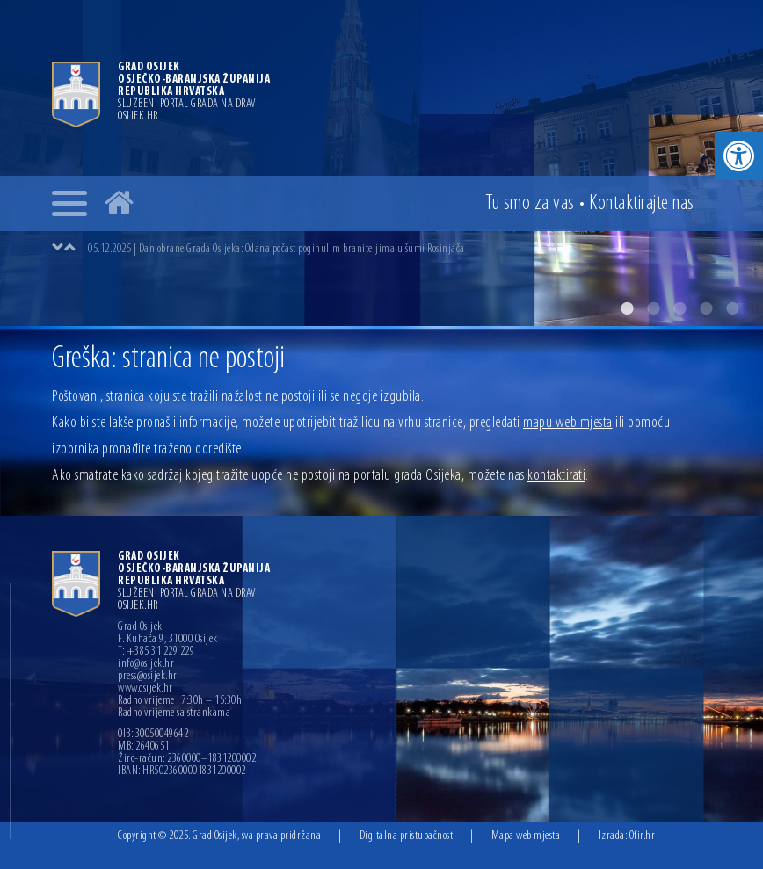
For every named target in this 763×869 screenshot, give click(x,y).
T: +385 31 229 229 (156, 652)
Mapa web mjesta (526, 836)
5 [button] (732, 308)
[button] (739, 156)
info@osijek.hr (146, 664)
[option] (381, 163)
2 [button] (653, 308)
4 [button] (706, 308)
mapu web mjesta (568, 423)
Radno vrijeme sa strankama (174, 713)
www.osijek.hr (145, 689)
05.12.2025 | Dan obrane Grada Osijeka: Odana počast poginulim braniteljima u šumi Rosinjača (276, 249)
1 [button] (627, 308)
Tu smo (530, 203)
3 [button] (679, 308)
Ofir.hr (642, 836)
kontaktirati (556, 475)
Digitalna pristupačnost (407, 836)
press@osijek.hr (148, 676)
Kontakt (641, 203)
